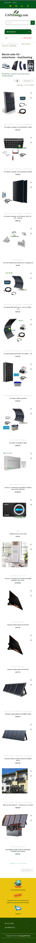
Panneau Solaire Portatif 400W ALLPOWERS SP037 (18, 759)
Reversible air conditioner (18, 484)
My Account (8, 2)
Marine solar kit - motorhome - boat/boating (18, 124)
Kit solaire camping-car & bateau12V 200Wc (18, 172)
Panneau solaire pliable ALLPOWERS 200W (18, 714)
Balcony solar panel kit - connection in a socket (18, 805)
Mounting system (18, 260)
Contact (14, 2)
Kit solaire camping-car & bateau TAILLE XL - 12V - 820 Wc (18, 217)
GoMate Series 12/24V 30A (18, 534)
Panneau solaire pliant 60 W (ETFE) (18, 625)
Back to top (27, 870)
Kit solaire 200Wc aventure (18, 398)
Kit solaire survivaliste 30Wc (18, 443)
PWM (18, 531)
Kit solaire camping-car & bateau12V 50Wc (18, 127)
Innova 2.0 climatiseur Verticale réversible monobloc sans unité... (18, 579)
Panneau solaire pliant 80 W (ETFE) (18, 669)
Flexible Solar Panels (18, 622)
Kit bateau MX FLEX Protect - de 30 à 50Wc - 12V (18, 308)
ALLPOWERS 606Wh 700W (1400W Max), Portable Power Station (18, 850)
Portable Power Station (18, 846)
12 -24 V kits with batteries (18, 440)
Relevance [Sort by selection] (29, 80)
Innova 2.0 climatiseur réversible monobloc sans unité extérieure (18, 488)
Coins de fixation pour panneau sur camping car (18, 263)
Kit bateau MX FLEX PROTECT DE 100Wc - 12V (18, 354)
